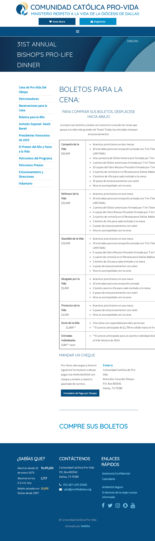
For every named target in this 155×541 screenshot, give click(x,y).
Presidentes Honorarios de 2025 (34, 138)
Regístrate (98, 21)
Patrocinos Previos (31, 165)
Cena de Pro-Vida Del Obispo (32, 90)
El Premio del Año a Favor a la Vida (35, 149)
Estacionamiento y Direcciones (31, 174)
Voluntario (25, 183)
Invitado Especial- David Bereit (34, 126)
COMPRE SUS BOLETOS (93, 426)
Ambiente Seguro (112, 487)
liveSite (85, 526)
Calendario (108, 479)
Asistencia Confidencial (116, 473)
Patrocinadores (29, 99)
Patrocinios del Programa (35, 158)
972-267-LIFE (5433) (75, 484)
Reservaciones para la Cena (33, 108)
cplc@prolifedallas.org (77, 489)
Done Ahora (57, 21)
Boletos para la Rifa (31, 117)
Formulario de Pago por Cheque (80, 393)
